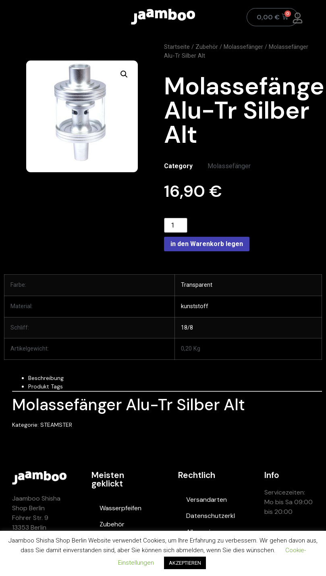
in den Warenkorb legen (206, 244)
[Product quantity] (175, 225)
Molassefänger (243, 46)
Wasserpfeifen (120, 508)
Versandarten (206, 499)
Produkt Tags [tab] (45, 386)
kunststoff (194, 306)
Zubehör (206, 46)
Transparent (196, 285)
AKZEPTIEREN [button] (185, 563)
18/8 (187, 327)
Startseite (177, 46)
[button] (124, 74)
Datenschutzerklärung (211, 515)
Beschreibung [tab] (46, 378)
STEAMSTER (56, 424)
